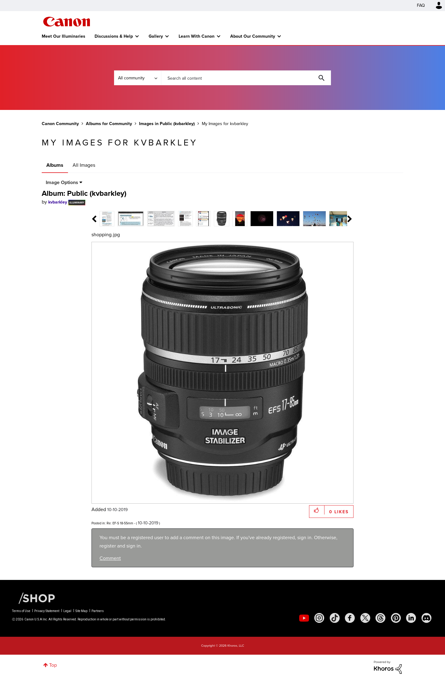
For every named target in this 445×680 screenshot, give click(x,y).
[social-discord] (426, 618)
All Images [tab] (84, 165)
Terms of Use (21, 611)
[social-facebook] (350, 618)
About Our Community (252, 36)
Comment (110, 558)
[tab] (107, 218)
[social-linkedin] (411, 618)
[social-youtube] (304, 618)
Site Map (81, 611)
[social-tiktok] (335, 618)
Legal (67, 611)
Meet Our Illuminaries (63, 36)
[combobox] (246, 77)
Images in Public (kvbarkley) (167, 123)
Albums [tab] (54, 165)
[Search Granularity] (137, 77)
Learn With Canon (196, 36)
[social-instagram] (319, 618)
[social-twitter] (365, 618)
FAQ (421, 5)
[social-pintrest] (396, 618)
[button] (316, 510)
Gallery (156, 36)
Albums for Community (109, 123)
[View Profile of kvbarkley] (57, 202)
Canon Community (66, 21)
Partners (97, 611)
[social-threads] (380, 618)
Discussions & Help (114, 36)
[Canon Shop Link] (33, 598)
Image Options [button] (62, 182)
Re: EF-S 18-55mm (120, 523)
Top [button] (53, 665)
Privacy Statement (46, 611)
